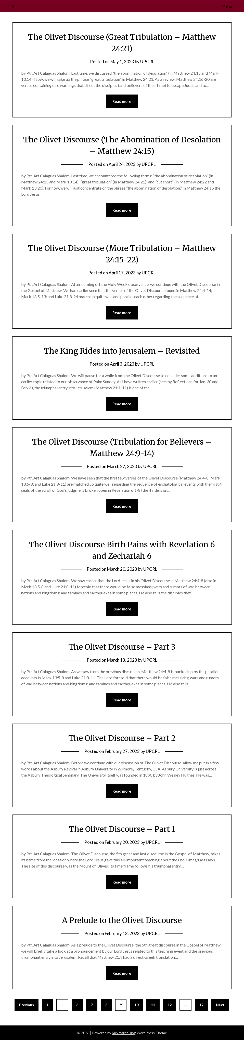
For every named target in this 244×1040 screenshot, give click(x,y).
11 (153, 1005)
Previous (26, 1005)
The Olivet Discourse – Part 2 (122, 738)
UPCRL (147, 61)
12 (170, 1005)
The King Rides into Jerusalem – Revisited (122, 351)
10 (136, 1005)
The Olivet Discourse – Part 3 (121, 647)
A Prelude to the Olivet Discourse (122, 920)
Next (220, 1005)
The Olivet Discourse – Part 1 (122, 829)
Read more (121, 101)
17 (201, 1005)
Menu (227, 6)
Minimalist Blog (124, 1033)
